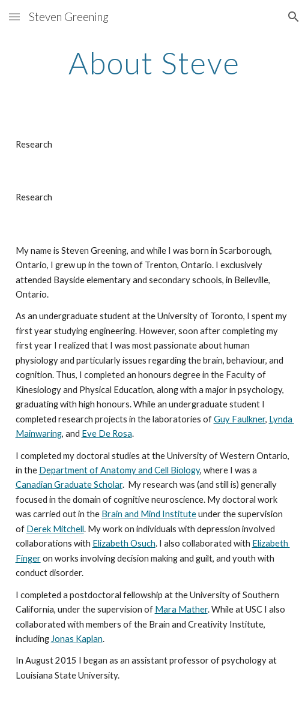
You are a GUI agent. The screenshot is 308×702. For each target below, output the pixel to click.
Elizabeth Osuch (124, 543)
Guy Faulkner (239, 419)
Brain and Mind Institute (148, 514)
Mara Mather (181, 609)
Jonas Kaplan (77, 639)
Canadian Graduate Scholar (69, 484)
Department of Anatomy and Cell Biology (119, 470)
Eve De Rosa (107, 433)
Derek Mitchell (55, 529)
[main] (154, 63)
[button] (14, 16)
